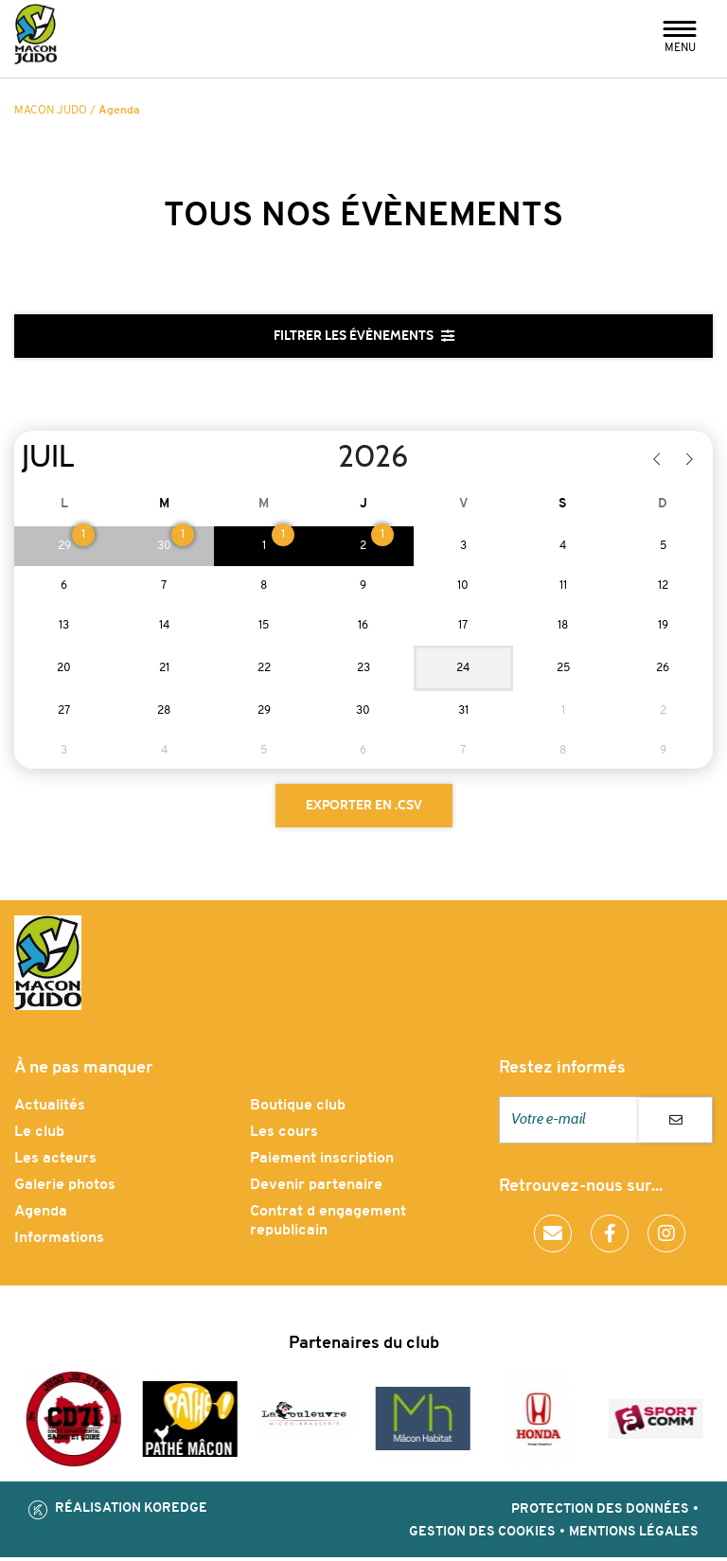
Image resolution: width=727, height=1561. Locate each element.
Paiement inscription (322, 1162)
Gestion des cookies (482, 1536)
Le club (39, 1136)
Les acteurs (55, 1162)
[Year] (322, 459)
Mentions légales (634, 1536)
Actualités (49, 1109)
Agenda (40, 1215)
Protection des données (600, 1513)
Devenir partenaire (316, 1189)
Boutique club (298, 1109)
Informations (59, 1242)
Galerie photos (64, 1189)
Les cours (284, 1136)
